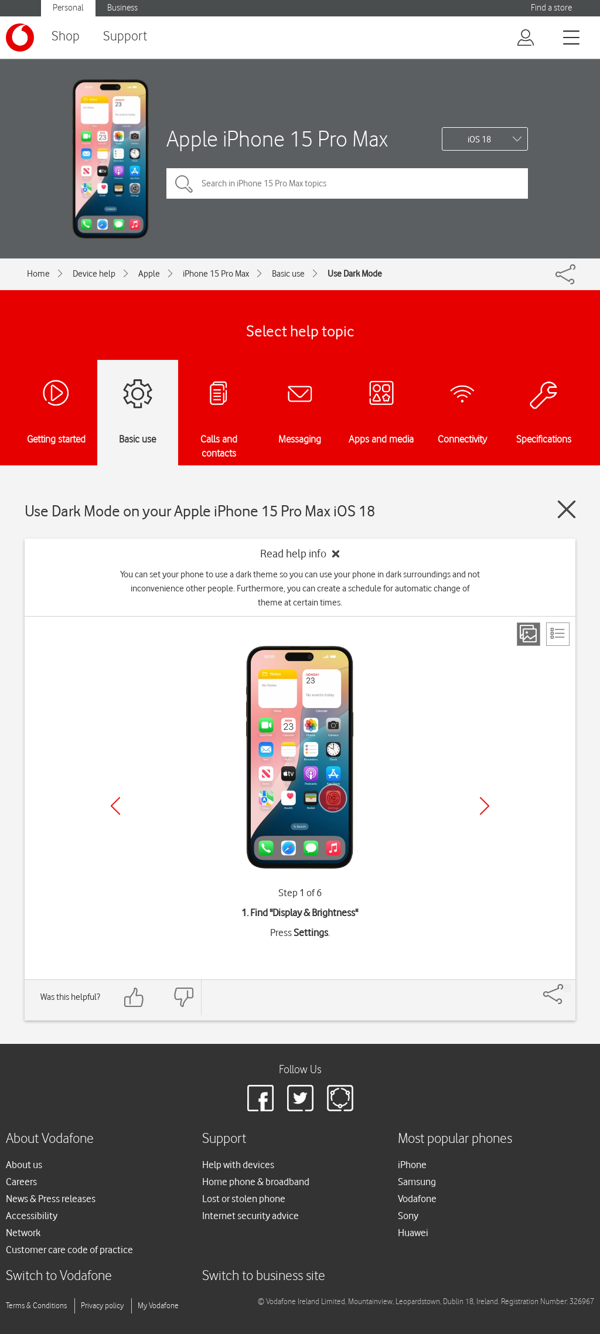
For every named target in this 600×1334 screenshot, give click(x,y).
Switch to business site (263, 1276)
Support (125, 36)
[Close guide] (566, 509)
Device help (94, 273)
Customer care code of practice (69, 1249)
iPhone (412, 1164)
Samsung (417, 1181)
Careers (21, 1181)
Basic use (288, 273)
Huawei (413, 1232)
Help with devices (238, 1164)
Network (23, 1232)
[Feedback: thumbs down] (183, 997)
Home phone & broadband (255, 1181)
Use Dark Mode (355, 273)
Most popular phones (455, 1139)
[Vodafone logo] (20, 37)
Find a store (551, 8)
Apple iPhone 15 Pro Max (277, 138)
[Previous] (115, 806)
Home (38, 273)
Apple (149, 273)
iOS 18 (479, 139)
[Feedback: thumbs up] (134, 997)
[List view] (558, 634)
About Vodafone (50, 1139)
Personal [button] (68, 8)
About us (24, 1164)
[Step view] (528, 634)
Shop (66, 36)
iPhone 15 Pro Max (216, 273)
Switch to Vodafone (59, 1276)
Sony (408, 1215)
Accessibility (31, 1215)
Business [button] (122, 8)
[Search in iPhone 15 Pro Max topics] (347, 183)
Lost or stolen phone (243, 1198)
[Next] (484, 806)
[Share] (567, 988)
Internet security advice (250, 1215)
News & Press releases (51, 1198)
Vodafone (417, 1198)
